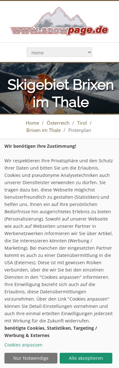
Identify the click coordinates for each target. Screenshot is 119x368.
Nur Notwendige (31, 358)
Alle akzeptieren (86, 358)
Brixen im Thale (43, 130)
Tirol (82, 123)
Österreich (58, 123)
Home (32, 123)
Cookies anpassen (23, 345)
